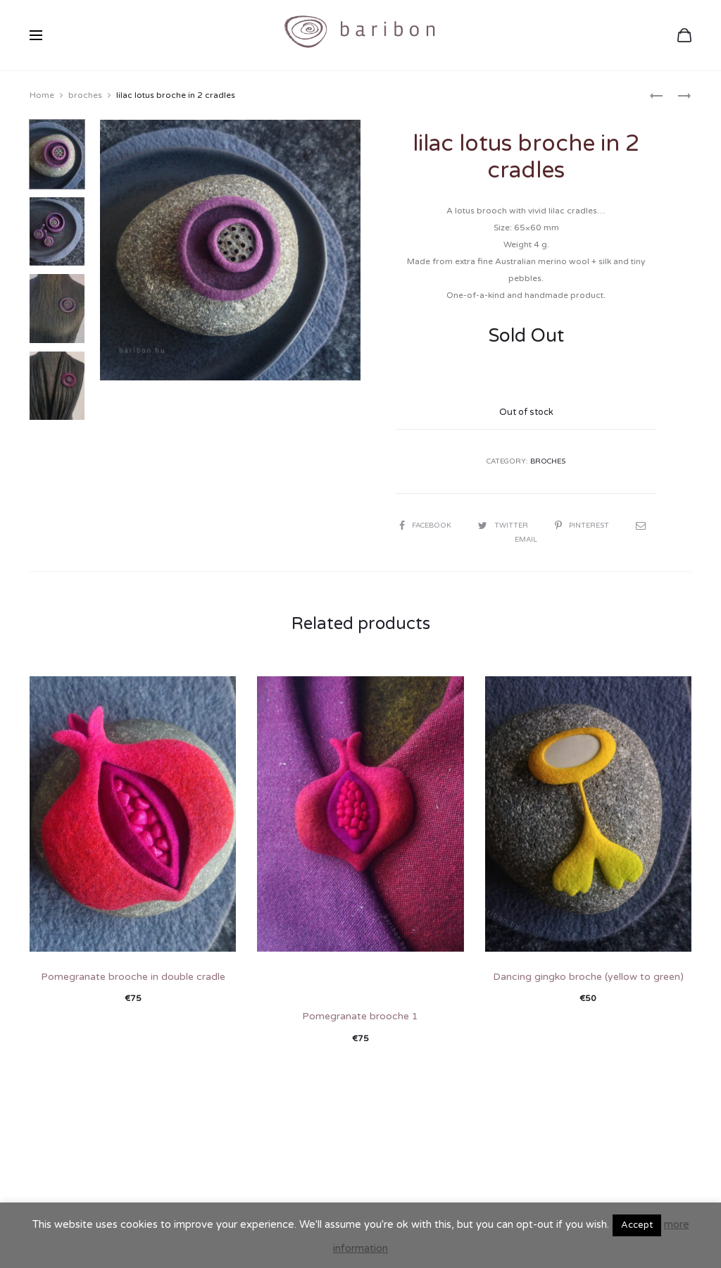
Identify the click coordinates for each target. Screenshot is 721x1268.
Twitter (504, 525)
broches (85, 95)
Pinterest (583, 525)
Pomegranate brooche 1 (360, 1016)
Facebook (426, 525)
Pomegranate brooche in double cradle (133, 977)
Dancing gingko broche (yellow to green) (588, 977)
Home (42, 95)
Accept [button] (637, 1225)
